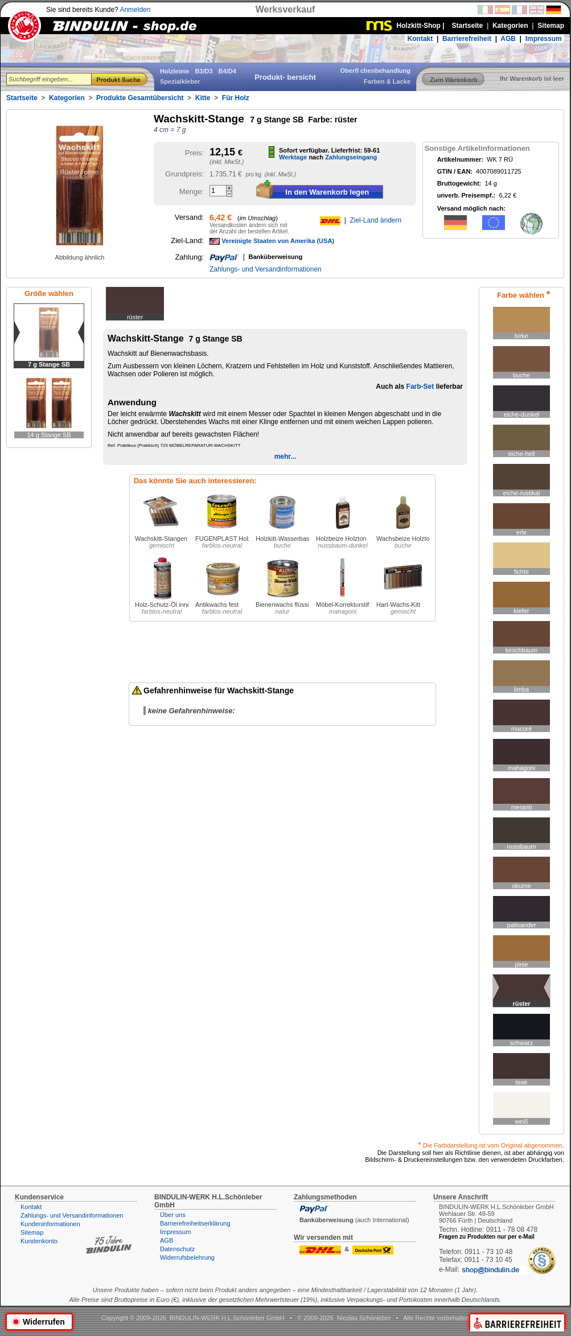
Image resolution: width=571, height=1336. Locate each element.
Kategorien (67, 98)
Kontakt (420, 39)
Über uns (173, 1214)
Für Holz (235, 98)
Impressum (543, 39)
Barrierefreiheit (466, 39)
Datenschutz (177, 1248)
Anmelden (135, 10)
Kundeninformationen (50, 1223)
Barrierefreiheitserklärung (195, 1223)
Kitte (203, 98)
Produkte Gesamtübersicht (139, 98)
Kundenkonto (38, 1241)
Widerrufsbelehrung (187, 1257)
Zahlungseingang (351, 157)
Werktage (293, 157)
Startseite (22, 98)
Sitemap (31, 1232)
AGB (508, 39)
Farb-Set (420, 386)
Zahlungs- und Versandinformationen (265, 269)
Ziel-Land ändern (375, 220)
